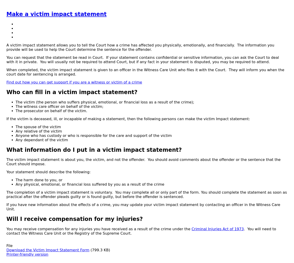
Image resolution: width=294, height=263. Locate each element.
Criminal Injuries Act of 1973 (218, 229)
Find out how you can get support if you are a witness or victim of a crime (74, 82)
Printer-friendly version (27, 254)
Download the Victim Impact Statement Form (47, 250)
